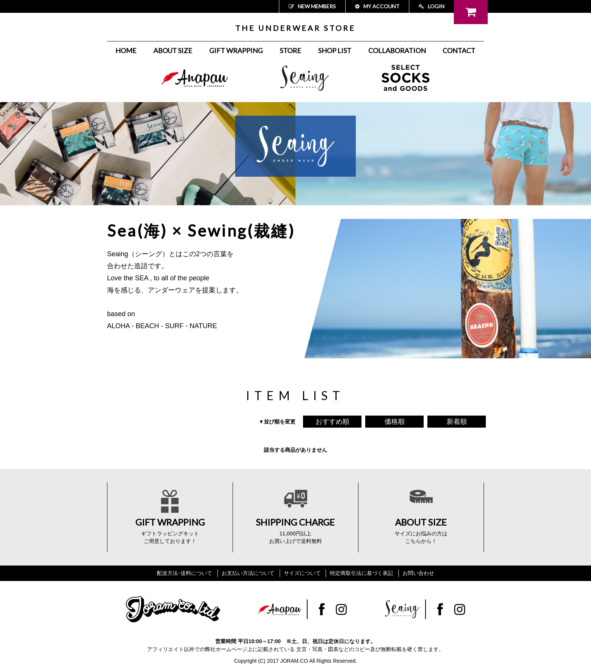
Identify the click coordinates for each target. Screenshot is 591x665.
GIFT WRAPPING (236, 50)
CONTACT (458, 50)
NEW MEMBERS (312, 6)
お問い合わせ (418, 573)
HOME (125, 50)
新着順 (457, 421)
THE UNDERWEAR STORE (295, 27)
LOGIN (431, 6)
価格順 (394, 421)
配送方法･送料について (184, 573)
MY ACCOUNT (377, 6)
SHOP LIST (334, 50)
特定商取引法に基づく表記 (361, 573)
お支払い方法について (248, 573)
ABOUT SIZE (172, 50)
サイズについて (302, 573)
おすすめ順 (332, 421)
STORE (290, 50)
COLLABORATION (397, 50)
